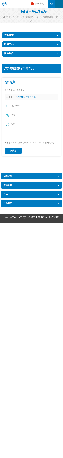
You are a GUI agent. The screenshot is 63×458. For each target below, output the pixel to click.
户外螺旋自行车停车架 (25, 97)
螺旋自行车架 (32, 17)
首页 (6, 17)
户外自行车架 (18, 17)
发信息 (13, 151)
